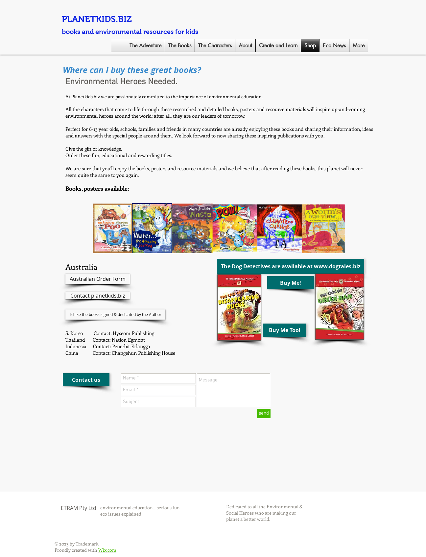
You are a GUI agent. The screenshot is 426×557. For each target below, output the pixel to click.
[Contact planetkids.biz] (97, 295)
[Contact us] (86, 379)
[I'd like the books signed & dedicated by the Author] (115, 314)
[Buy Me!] (290, 282)
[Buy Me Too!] (284, 330)
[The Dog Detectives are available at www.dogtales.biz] (290, 266)
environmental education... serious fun (140, 507)
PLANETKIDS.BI (94, 19)
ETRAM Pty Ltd (78, 508)
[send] (264, 413)
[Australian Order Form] (97, 279)
